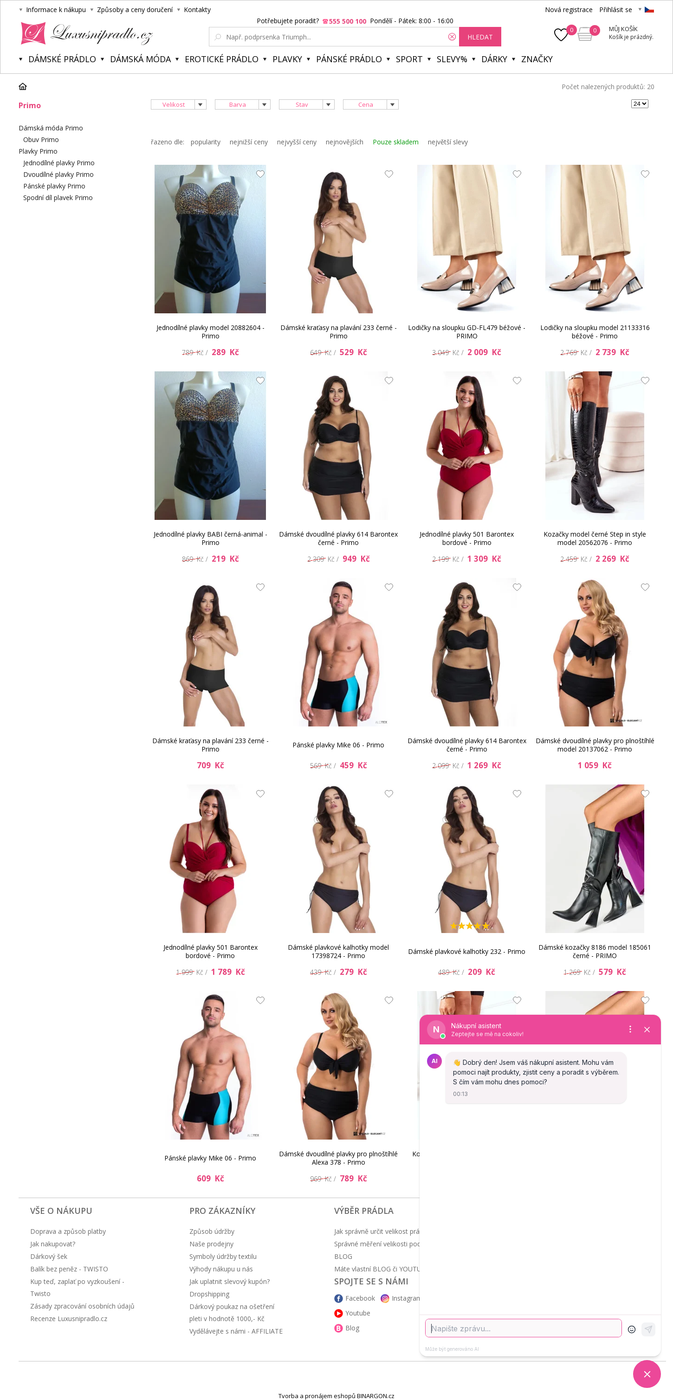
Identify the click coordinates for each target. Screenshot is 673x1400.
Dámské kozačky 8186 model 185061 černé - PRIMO (594, 951)
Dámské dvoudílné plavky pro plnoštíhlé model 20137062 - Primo (595, 744)
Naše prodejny (211, 1243)
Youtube (357, 1313)
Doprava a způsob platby (68, 1231)
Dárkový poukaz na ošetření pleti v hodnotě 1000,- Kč (231, 1312)
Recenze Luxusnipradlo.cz (68, 1318)
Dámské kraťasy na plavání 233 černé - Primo (338, 331)
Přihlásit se (615, 9)
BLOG (343, 1256)
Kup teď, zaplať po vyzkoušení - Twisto (77, 1287)
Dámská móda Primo (51, 127)
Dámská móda (140, 59)
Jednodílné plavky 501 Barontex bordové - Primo (467, 538)
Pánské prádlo (349, 59)
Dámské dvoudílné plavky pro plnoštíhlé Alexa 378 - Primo (338, 1158)
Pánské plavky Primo (54, 185)
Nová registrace (569, 9)
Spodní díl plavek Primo (58, 197)
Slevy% (452, 59)
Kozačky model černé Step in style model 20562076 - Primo (595, 538)
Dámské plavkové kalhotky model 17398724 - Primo (338, 951)
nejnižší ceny (249, 141)
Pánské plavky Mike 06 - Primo (338, 744)
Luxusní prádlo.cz (84, 33)
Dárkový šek (48, 1256)
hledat (480, 36)
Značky (537, 59)
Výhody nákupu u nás (221, 1268)
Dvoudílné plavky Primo (58, 174)
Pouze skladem (396, 141)
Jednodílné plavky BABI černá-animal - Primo (210, 538)
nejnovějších (344, 141)
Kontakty (197, 9)
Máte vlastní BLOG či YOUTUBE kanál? (392, 1268)
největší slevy (448, 141)
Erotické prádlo (222, 59)
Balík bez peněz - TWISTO (69, 1268)
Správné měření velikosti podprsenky (389, 1243)
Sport (409, 59)
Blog (352, 1327)
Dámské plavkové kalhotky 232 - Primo (466, 951)
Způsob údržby (211, 1231)
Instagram (407, 1298)
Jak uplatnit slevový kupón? (229, 1281)
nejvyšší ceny (297, 141)
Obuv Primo (41, 139)
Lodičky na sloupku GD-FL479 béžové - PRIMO (466, 331)
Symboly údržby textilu (223, 1256)
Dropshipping (209, 1294)
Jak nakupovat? (52, 1243)
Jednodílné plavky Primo (59, 162)
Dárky (494, 59)
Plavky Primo (38, 151)
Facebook (360, 1298)
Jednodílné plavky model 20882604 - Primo (210, 331)
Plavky (287, 59)
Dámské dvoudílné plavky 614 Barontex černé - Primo (338, 538)
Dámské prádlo (62, 59)
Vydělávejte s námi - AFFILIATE (236, 1331)
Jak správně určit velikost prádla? (382, 1231)
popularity (205, 141)
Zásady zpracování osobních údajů (82, 1306)
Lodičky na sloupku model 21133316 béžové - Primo (595, 331)
